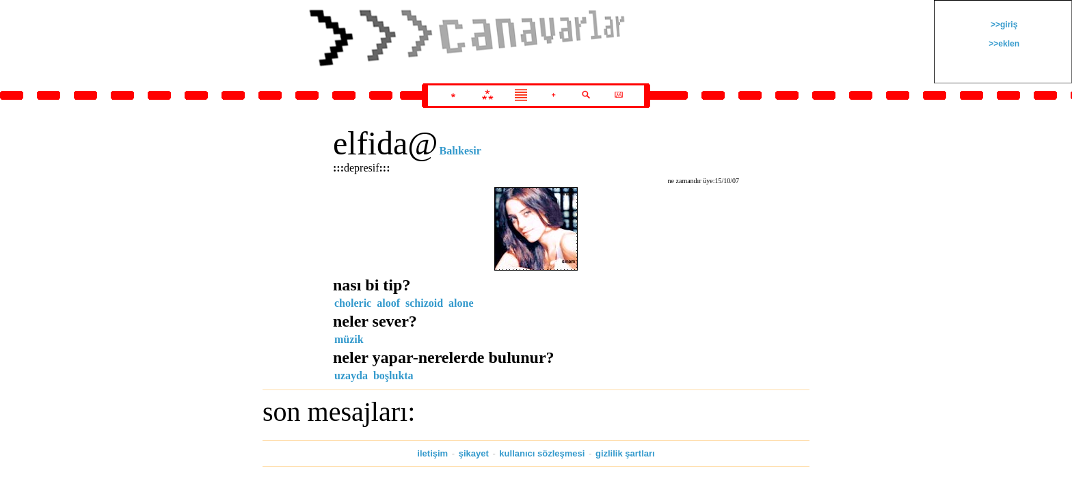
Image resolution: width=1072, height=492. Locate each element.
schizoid (424, 303)
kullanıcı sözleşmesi (542, 453)
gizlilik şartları (625, 453)
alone (460, 303)
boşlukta (393, 375)
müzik (349, 339)
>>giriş (1003, 24)
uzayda (351, 375)
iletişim (432, 453)
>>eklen (1003, 44)
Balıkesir (460, 150)
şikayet (474, 453)
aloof (388, 303)
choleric (352, 303)
